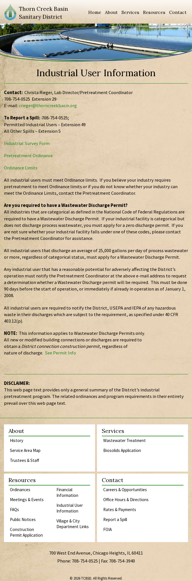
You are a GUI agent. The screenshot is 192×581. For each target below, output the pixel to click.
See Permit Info (60, 353)
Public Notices (23, 519)
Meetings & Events (27, 499)
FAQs (14, 509)
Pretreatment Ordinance (28, 156)
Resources (154, 12)
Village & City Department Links (72, 523)
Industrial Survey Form (27, 143)
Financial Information (67, 492)
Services (130, 12)
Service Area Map (25, 450)
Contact (178, 12)
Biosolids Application (122, 450)
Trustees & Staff (24, 460)
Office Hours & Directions (126, 499)
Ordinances (20, 489)
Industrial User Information (69, 508)
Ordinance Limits (20, 168)
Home (94, 12)
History (16, 440)
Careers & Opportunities (125, 489)
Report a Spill (115, 519)
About (111, 12)
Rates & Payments (119, 509)
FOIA (107, 529)
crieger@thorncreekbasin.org (48, 106)
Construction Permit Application (26, 532)
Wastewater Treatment (124, 440)
